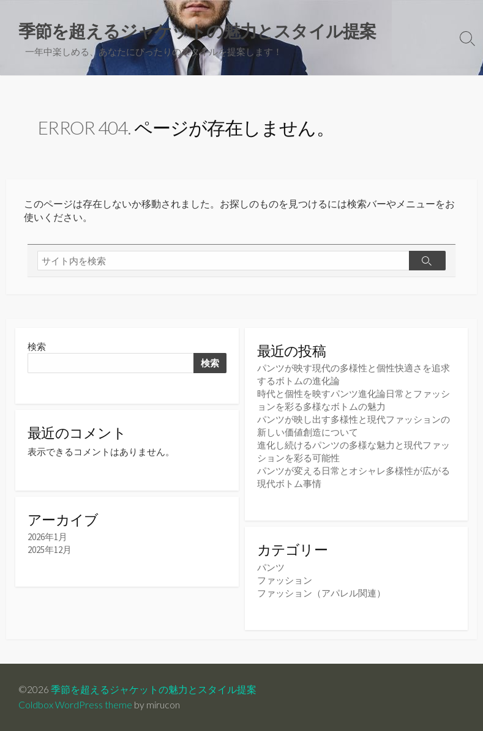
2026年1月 (47, 537)
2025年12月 (50, 549)
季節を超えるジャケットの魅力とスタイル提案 (153, 689)
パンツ (271, 567)
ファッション (284, 580)
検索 (37, 346)
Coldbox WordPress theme (75, 704)
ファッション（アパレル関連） (321, 593)
